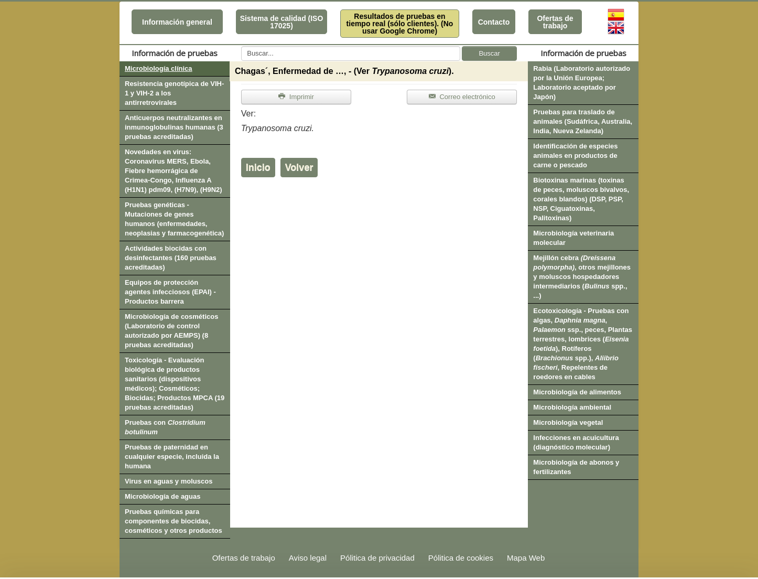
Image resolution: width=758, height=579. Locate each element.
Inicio (258, 167)
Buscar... (241, 46)
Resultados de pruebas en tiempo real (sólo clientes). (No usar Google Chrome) (399, 23)
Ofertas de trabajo (555, 22)
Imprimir (296, 97)
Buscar (489, 53)
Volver (299, 167)
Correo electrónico (462, 97)
